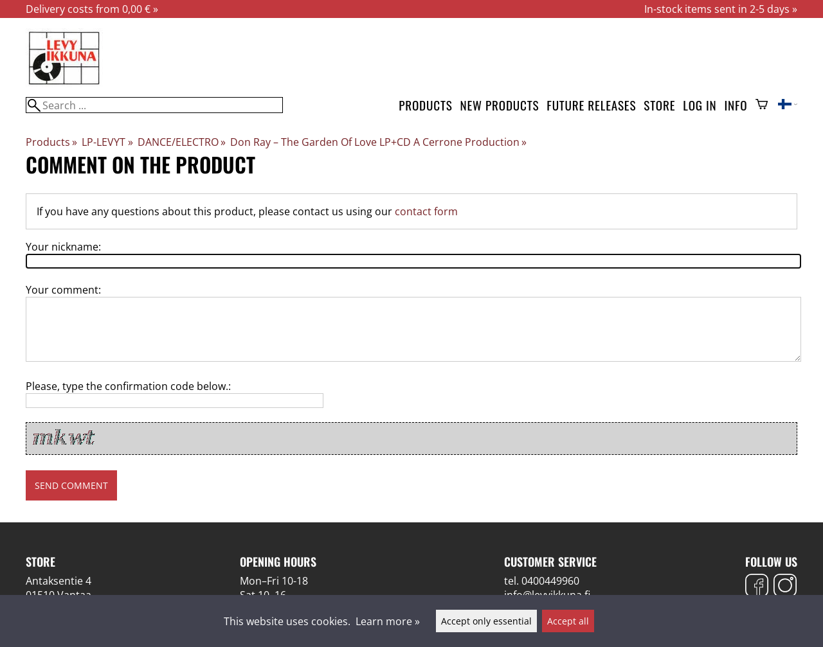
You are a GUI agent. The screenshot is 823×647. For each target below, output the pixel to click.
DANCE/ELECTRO (182, 142)
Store (659, 105)
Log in (699, 105)
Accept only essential (486, 621)
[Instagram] (785, 587)
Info (736, 105)
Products (425, 105)
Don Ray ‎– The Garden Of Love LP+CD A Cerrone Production (378, 142)
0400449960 (550, 581)
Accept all (568, 621)
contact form (426, 211)
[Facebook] (756, 587)
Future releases (591, 105)
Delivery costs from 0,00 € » (92, 9)
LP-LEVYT (107, 142)
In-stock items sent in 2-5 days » (720, 9)
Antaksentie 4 (58, 581)
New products (499, 105)
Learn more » (388, 621)
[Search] (154, 105)
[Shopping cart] (761, 105)
